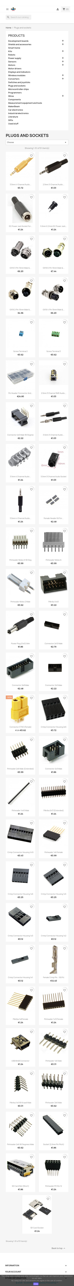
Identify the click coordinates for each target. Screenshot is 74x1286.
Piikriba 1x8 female (20, 1019)
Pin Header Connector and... (20, 393)
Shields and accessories (19, 44)
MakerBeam (14, 106)
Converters (13, 79)
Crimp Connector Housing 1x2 (53, 936)
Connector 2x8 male (20, 685)
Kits (10, 51)
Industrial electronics (18, 113)
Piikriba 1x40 (53, 601)
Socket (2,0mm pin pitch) (53, 1144)
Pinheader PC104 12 (53, 1186)
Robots (11, 55)
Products (16, 35)
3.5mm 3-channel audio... (53, 435)
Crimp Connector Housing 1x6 (20, 894)
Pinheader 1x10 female (53, 1019)
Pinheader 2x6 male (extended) (20, 769)
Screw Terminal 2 (20, 351)
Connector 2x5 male (53, 685)
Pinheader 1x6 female (54, 852)
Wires (11, 96)
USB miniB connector (20, 1061)
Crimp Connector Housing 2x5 (53, 727)
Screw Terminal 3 (54, 351)
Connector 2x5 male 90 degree (20, 435)
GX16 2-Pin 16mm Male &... (20, 309)
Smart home (14, 48)
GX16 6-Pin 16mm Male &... (53, 268)
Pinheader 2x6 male (53, 1102)
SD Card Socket (37, 1228)
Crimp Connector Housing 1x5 (53, 894)
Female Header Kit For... (53, 518)
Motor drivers (14, 68)
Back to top (59, 1248)
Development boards (18, 41)
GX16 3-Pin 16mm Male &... (20, 268)
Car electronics (15, 110)
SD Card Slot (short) (20, 1186)
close (36, 1284)
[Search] (18, 17)
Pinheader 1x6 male (54, 1061)
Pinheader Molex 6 (53, 560)
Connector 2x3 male (53, 769)
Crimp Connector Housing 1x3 (20, 936)
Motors (11, 65)
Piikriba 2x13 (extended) (54, 810)
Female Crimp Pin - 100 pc (53, 977)
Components (14, 99)
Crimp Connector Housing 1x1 (20, 977)
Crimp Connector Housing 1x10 (20, 852)
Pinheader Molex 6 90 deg (20, 560)
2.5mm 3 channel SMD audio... (53, 393)
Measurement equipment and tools (25, 103)
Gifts (10, 120)
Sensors (12, 61)
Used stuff (13, 123)
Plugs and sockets (17, 86)
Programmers (15, 92)
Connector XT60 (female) (20, 727)
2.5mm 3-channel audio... (53, 184)
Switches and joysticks (19, 82)
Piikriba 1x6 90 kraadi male (20, 1102)
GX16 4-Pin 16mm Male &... (53, 309)
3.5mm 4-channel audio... (20, 184)
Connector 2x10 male (53, 643)
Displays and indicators (19, 72)
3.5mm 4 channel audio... (20, 476)
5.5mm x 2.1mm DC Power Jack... (53, 226)
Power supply (14, 58)
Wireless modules (16, 75)
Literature (13, 117)
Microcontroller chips (18, 89)
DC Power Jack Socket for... (20, 226)
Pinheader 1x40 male (20, 810)
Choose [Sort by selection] (37, 142)
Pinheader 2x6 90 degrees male (20, 1144)
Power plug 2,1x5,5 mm (20, 643)
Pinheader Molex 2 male (20, 601)
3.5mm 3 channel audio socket (53, 476)
